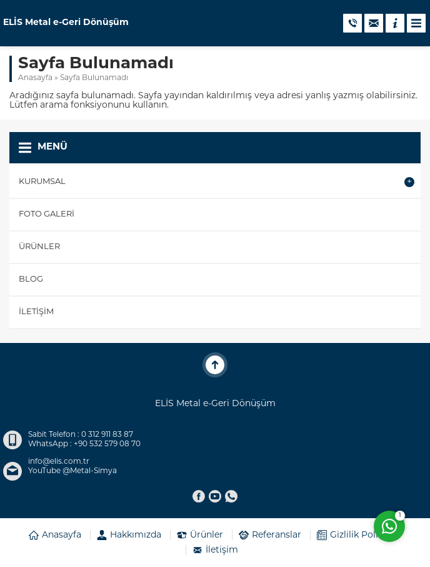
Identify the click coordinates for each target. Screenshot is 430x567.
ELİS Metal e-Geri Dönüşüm (66, 23)
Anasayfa (35, 78)
